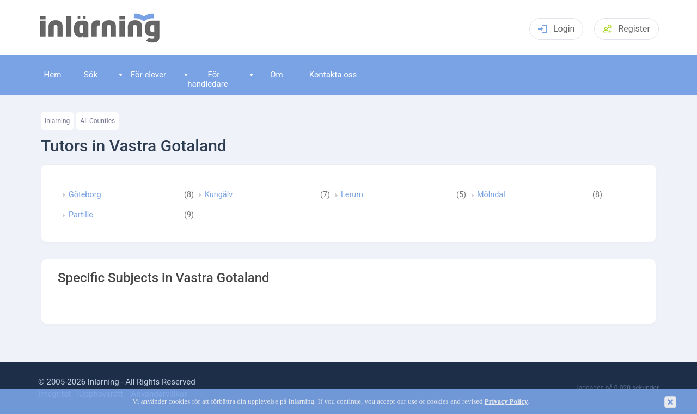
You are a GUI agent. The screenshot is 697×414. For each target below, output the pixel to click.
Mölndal (491, 195)
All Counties (97, 121)
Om (266, 75)
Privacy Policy (506, 401)
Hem (53, 75)
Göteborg (85, 195)
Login (556, 28)
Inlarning (57, 121)
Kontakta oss (333, 75)
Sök (90, 75)
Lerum (352, 195)
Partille (81, 215)
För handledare (206, 79)
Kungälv (219, 195)
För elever (143, 75)
